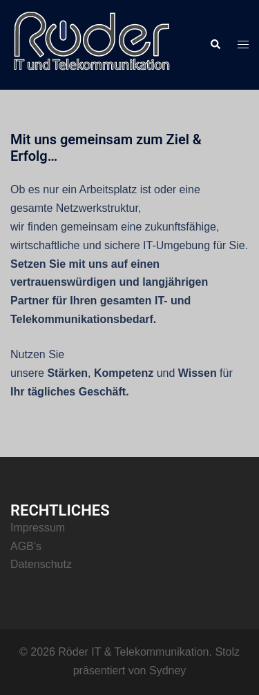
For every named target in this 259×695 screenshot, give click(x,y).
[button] (214, 44)
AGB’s (25, 546)
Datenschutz (41, 564)
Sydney (167, 670)
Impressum (37, 528)
